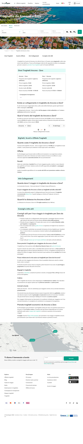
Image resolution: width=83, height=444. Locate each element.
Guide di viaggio (8, 382)
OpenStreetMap (80, 351)
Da (2, 30)
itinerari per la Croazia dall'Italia (37, 240)
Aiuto (57, 3)
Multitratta (16, 25)
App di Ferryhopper (33, 315)
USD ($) (69, 3)
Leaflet (58, 351)
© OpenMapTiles (69, 351)
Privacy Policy (71, 362)
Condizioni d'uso (18, 415)
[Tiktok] (73, 402)
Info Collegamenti (34, 56)
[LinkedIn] (77, 402)
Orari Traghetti (8, 56)
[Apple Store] (74, 381)
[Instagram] (69, 402)
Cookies (25, 415)
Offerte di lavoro (30, 388)
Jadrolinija (27, 272)
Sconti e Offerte (20, 56)
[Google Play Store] (74, 377)
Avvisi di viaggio (51, 386)
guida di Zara (39, 225)
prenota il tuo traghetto (33, 65)
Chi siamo (28, 377)
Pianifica (30, 3)
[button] (25, 125)
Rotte (12, 50)
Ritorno (10, 25)
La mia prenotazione (46, 3)
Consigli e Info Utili (47, 56)
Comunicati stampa (31, 385)
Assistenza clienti (52, 380)
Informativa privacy (32, 415)
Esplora (37, 3)
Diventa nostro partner (32, 380)
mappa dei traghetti (35, 311)
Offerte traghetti (19, 3)
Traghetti (6, 50)
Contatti (49, 382)
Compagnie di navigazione (11, 390)
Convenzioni (29, 382)
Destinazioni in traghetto (11, 388)
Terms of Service (47, 363)
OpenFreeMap (63, 351)
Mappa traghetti (9, 393)
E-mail (46, 357)
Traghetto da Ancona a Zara (22, 50)
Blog (5, 380)
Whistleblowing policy (43, 415)
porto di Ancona (56, 246)
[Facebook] (66, 402)
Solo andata (4, 25)
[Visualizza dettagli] (37, 360)
